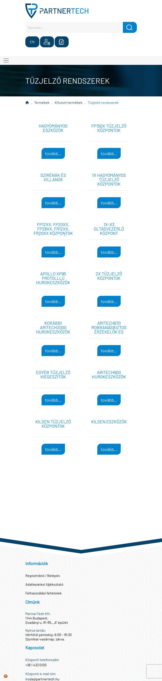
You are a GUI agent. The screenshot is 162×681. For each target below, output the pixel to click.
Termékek (41, 102)
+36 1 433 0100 (36, 665)
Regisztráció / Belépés (42, 575)
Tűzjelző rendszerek (103, 102)
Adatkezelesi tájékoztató (44, 584)
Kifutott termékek (68, 102)
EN (32, 42)
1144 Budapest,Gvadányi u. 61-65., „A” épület (46, 620)
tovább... (53, 153)
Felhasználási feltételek (43, 593)
